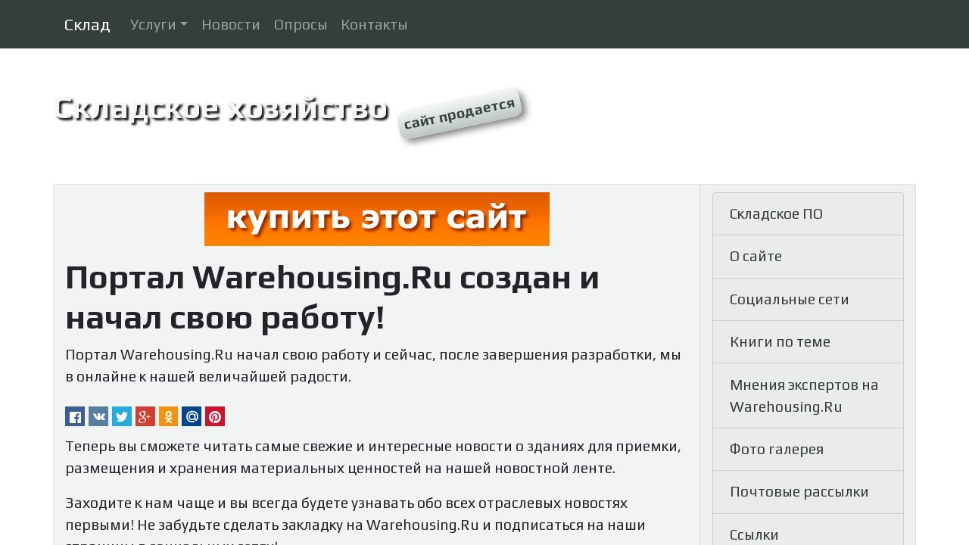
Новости (230, 24)
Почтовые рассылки (799, 491)
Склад (87, 24)
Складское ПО (776, 213)
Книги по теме (780, 341)
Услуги (153, 24)
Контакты (374, 24)
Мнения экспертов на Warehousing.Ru (804, 395)
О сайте (756, 256)
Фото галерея (777, 449)
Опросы (301, 24)
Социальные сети (789, 299)
